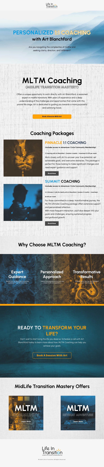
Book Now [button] (52, 173)
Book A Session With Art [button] (52, 116)
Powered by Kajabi (52, 462)
